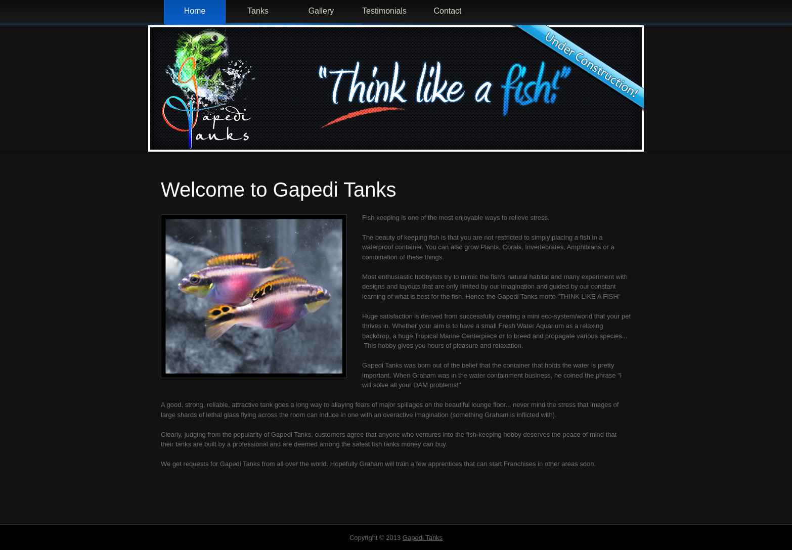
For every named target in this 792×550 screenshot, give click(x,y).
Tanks (258, 11)
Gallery (321, 11)
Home (195, 11)
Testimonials (384, 11)
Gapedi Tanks (423, 537)
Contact (447, 11)
